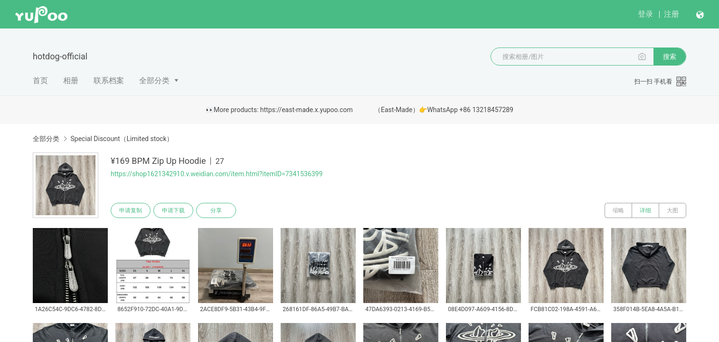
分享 (216, 210)
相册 (70, 80)
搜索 (669, 56)
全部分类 (154, 80)
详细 (645, 210)
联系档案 (109, 80)
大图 (672, 210)
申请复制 (130, 210)
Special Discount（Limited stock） (121, 138)
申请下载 (173, 210)
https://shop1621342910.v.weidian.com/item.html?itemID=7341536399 (216, 174)
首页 (40, 80)
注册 (671, 14)
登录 (645, 14)
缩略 (618, 210)
